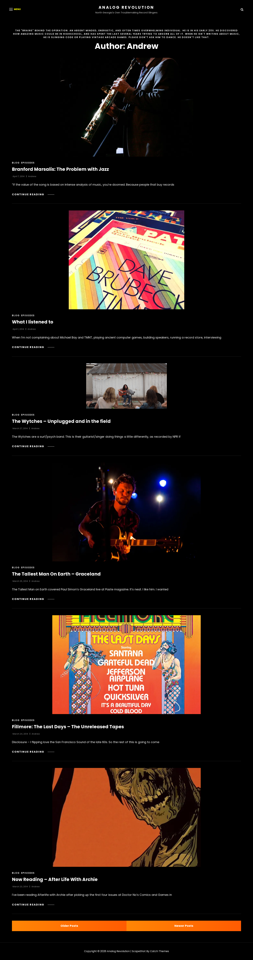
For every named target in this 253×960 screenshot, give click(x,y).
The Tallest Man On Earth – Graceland (56, 574)
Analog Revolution (126, 7)
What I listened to (32, 322)
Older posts (69, 926)
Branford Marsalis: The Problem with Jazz (60, 169)
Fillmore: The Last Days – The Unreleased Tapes (68, 727)
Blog (16, 162)
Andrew (32, 176)
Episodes (28, 162)
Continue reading (33, 194)
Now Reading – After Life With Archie (55, 879)
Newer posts (183, 926)
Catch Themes (159, 951)
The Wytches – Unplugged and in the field (61, 421)
